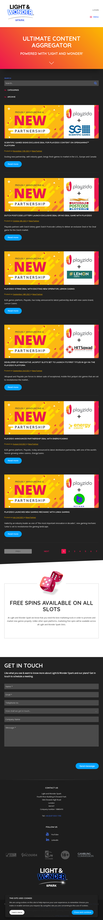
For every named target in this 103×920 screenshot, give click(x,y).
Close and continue (82, 912)
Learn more (17, 912)
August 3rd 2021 (19, 444)
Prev (18, 551)
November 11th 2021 (21, 151)
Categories (11, 90)
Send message (87, 766)
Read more (13, 164)
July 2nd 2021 (18, 517)
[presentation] (78, 754)
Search (7, 78)
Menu (94, 17)
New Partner (37, 151)
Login (96, 10)
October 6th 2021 (20, 221)
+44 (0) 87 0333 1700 (53, 816)
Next (46, 551)
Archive (9, 97)
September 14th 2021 (22, 294)
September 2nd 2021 (21, 370)
